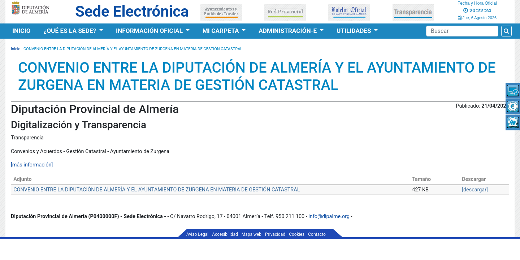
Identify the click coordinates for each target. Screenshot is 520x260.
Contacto (317, 234)
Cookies (296, 234)
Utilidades (355, 30)
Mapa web (251, 234)
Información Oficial (150, 30)
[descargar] (475, 190)
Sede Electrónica (131, 11)
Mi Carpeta (221, 30)
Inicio (21, 30)
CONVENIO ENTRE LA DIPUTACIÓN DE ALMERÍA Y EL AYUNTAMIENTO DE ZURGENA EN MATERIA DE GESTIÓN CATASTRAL (156, 190)
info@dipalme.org (329, 216)
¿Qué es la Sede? (71, 30)
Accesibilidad (225, 234)
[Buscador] (462, 31)
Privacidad (275, 234)
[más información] (32, 165)
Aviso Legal (197, 234)
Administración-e (288, 30)
